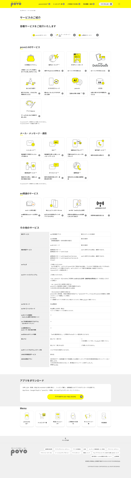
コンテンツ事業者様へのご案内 (97, 449)
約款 (85, 449)
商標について (86, 452)
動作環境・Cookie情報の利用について (102, 456)
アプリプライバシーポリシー (62, 449)
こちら (85, 299)
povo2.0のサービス (39, 35)
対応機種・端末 (87, 4)
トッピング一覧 (57, 4)
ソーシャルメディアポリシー (62, 452)
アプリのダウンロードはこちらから (65, 397)
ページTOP (65, 440)
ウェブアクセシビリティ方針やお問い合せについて (106, 452)
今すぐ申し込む (105, 4)
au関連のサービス (85, 35)
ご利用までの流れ (73, 4)
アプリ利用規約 (77, 449)
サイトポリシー (76, 452)
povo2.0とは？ (43, 4)
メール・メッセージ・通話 (63, 35)
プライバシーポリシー (113, 449)
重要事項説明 (48, 449)
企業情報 (116, 456)
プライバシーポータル (46, 452)
